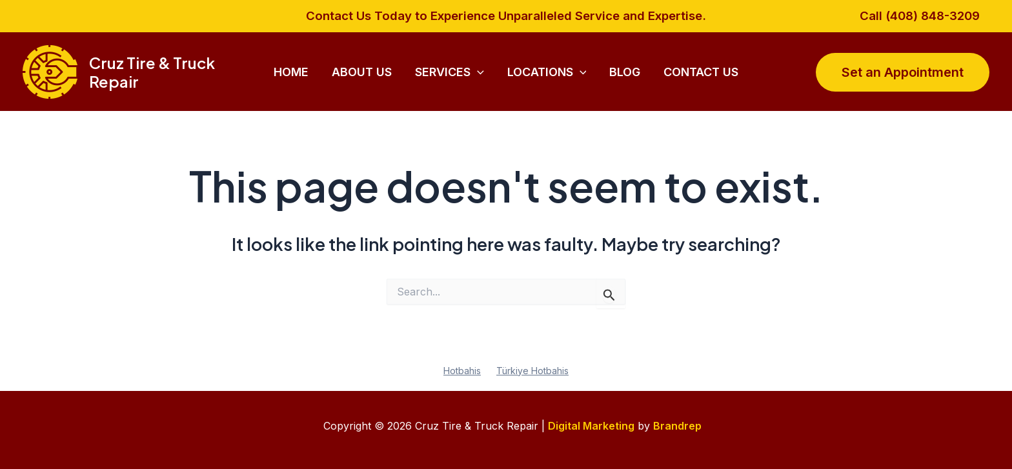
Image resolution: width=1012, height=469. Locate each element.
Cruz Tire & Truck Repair (152, 72)
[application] (477, 72)
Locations (547, 72)
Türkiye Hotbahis (532, 370)
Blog (624, 72)
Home (291, 72)
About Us (362, 72)
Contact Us (700, 72)
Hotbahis (462, 370)
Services (449, 72)
